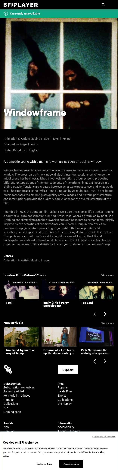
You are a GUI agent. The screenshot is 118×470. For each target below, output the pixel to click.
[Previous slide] (94, 314)
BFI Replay (65, 403)
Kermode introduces (17, 395)
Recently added (14, 391)
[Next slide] (105, 314)
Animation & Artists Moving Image (26, 260)
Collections (11, 403)
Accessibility (66, 427)
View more (107, 275)
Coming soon (12, 411)
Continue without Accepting (103, 438)
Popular (9, 399)
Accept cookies (71, 465)
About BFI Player (69, 431)
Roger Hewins (29, 144)
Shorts (62, 395)
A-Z (6, 407)
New (6, 427)
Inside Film (65, 391)
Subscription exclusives (19, 387)
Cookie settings (44, 465)
